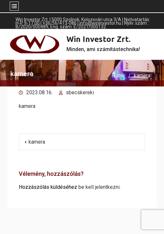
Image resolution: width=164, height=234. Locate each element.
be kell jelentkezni (99, 187)
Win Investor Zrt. (98, 39)
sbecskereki (80, 92)
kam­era (27, 106)
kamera (37, 142)
